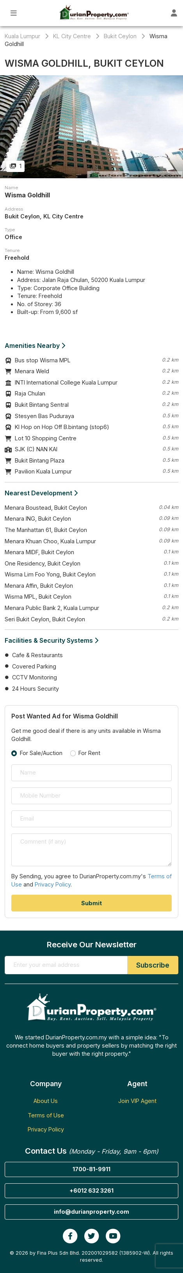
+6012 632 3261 (91, 1190)
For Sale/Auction (41, 753)
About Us (46, 1100)
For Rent (89, 753)
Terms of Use (46, 1115)
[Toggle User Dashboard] (173, 13)
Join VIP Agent (137, 1100)
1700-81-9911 (91, 1169)
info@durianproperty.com (91, 1211)
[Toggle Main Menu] (14, 13)
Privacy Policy (53, 884)
